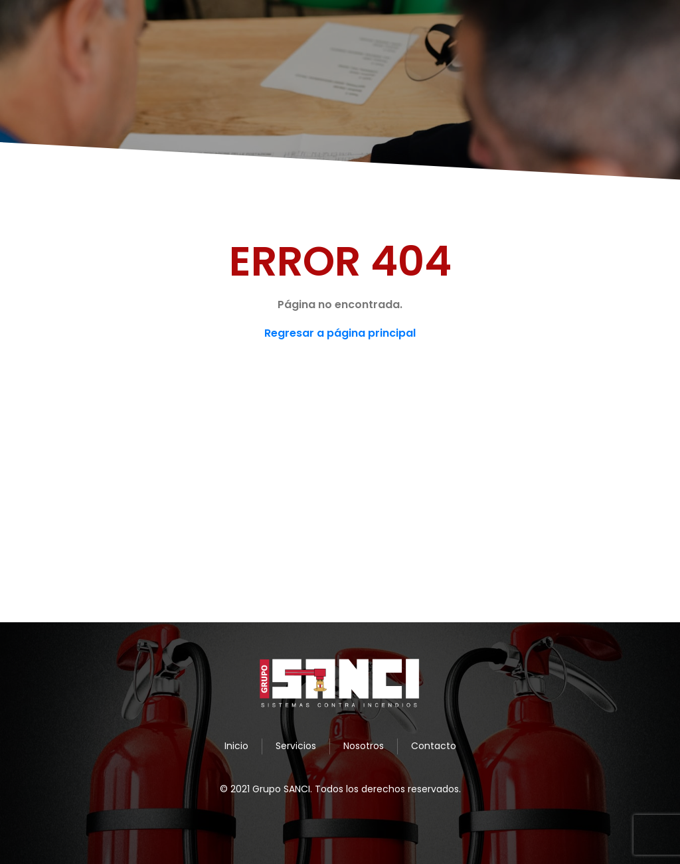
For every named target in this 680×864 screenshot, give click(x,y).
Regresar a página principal (340, 333)
